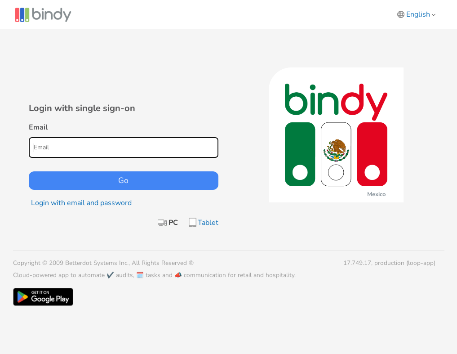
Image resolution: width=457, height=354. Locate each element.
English (420, 14)
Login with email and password (81, 203)
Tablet (208, 223)
